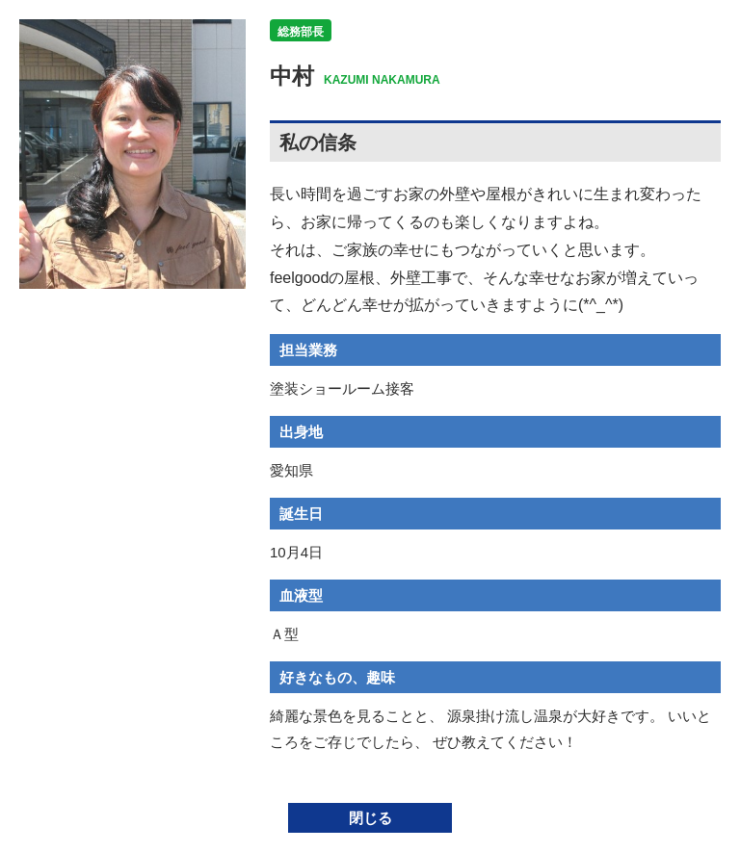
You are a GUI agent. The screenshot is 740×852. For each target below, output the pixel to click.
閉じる (370, 818)
